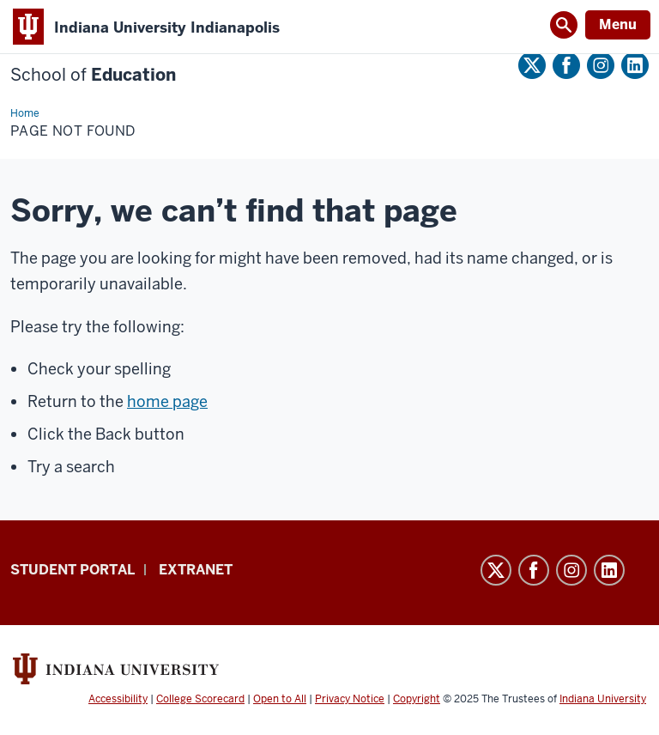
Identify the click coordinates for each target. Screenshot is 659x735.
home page (167, 401)
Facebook (566, 65)
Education (93, 75)
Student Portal (72, 570)
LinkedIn (635, 65)
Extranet (196, 570)
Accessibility (118, 699)
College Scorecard (200, 699)
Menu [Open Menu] (618, 24)
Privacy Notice (349, 699)
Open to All (279, 699)
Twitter (532, 65)
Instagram (600, 65)
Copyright (416, 699)
